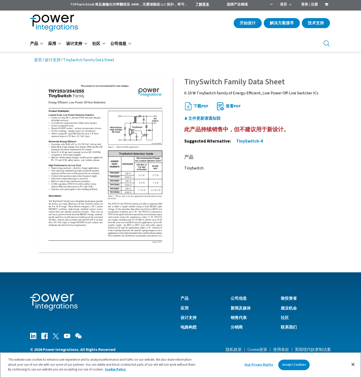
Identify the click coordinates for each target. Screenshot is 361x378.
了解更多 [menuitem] (202, 4)
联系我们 (289, 327)
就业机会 (289, 308)
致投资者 (289, 298)
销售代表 (239, 318)
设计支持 (74, 43)
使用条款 (281, 349)
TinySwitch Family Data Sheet (88, 60)
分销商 (237, 327)
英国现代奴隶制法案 (313, 349)
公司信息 (118, 43)
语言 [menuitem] (283, 4)
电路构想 (188, 327)
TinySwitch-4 (249, 141)
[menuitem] (326, 5)
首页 (38, 60)
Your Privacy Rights (258, 364)
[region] (180, 365)
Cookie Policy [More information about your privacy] (115, 369)
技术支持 (316, 23)
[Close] (352, 364)
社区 (96, 43)
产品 (34, 43)
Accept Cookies (294, 364)
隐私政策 (234, 349)
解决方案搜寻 (282, 23)
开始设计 (248, 23)
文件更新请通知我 (202, 118)
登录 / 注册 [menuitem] (309, 4)
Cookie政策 (257, 349)
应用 (52, 43)
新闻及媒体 (241, 308)
